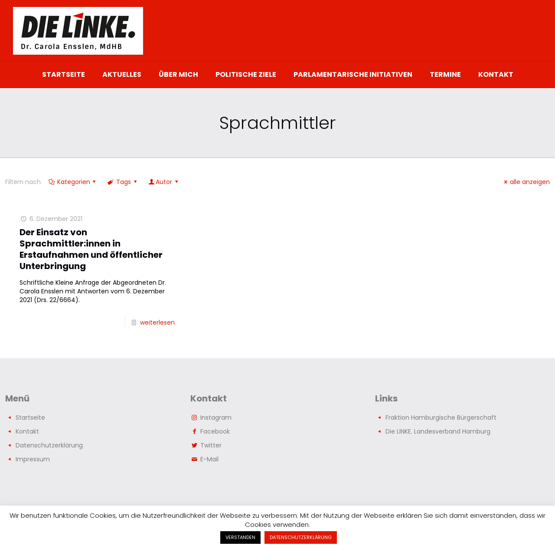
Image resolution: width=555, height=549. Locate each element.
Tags (122, 182)
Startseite (30, 417)
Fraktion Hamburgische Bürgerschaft (440, 417)
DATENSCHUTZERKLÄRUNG (301, 537)
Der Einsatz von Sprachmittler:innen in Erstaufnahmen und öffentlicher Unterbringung (91, 249)
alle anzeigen (525, 182)
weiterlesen (157, 322)
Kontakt (27, 431)
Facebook (215, 431)
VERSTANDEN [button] (240, 537)
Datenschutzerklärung (49, 445)
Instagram (216, 417)
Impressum (33, 459)
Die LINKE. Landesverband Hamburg (437, 431)
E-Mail (209, 459)
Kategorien (72, 182)
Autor (163, 182)
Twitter (211, 445)
